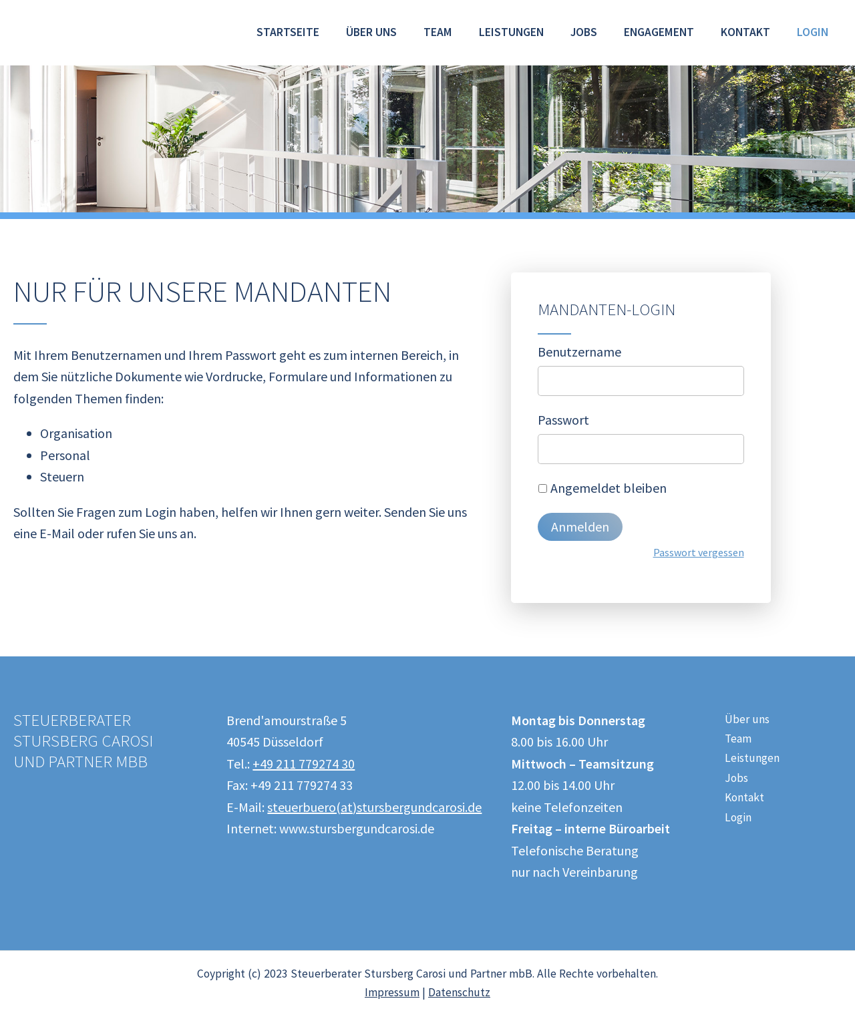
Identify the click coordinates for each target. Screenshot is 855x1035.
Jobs (583, 32)
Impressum (392, 992)
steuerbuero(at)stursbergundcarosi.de (374, 807)
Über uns (371, 32)
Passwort (563, 419)
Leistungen (511, 32)
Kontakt (745, 32)
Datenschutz (459, 992)
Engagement (659, 32)
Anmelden (580, 526)
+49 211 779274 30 (303, 763)
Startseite (287, 32)
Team (437, 32)
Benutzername (579, 351)
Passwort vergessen (698, 552)
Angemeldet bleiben (608, 487)
